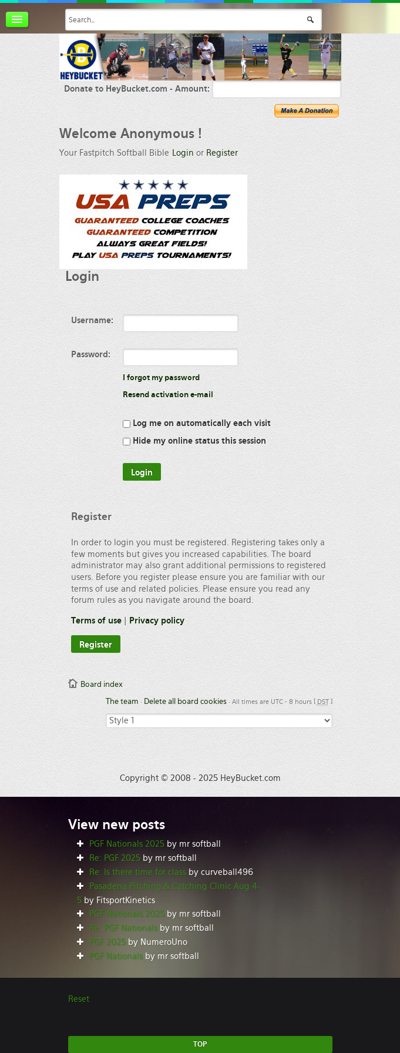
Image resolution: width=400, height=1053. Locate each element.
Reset (78, 999)
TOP (200, 1044)
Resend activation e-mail (168, 394)
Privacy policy (156, 620)
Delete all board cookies (185, 701)
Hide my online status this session (194, 440)
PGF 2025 (107, 942)
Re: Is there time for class (137, 872)
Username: (92, 320)
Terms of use (96, 620)
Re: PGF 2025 (114, 858)
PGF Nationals (116, 956)
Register (222, 152)
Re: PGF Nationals (123, 928)
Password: (90, 354)
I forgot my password (161, 377)
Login (183, 152)
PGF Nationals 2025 (126, 844)
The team (122, 701)
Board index (101, 684)
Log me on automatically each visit (197, 423)
